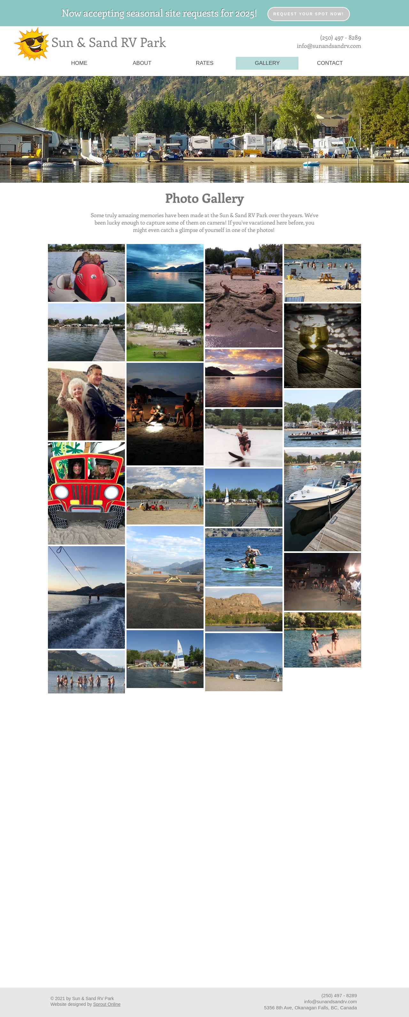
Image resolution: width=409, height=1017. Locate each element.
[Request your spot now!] (308, 14)
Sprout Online (107, 1004)
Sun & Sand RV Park (108, 41)
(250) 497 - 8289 (340, 37)
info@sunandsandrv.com (329, 46)
